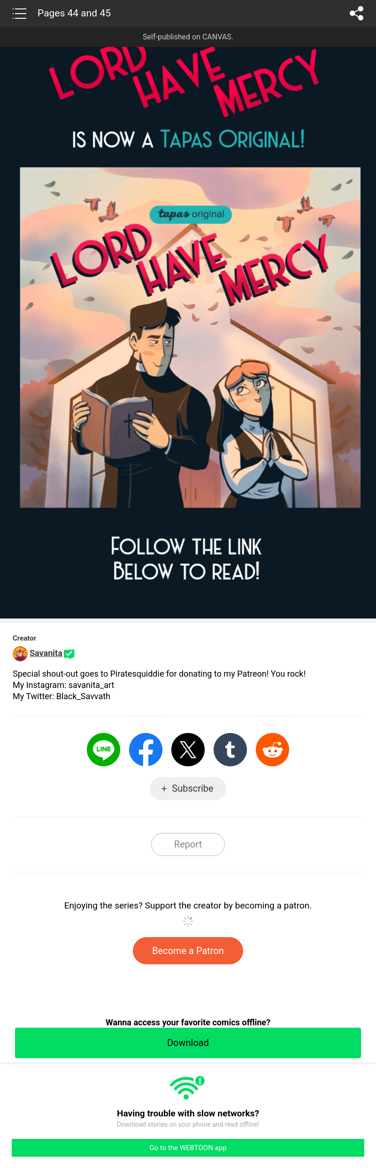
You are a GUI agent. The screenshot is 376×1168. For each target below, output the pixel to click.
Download (188, 1042)
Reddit (272, 749)
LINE (103, 749)
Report (188, 844)
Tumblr (230, 749)
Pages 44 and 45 (74, 13)
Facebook (145, 749)
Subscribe (192, 788)
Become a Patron (188, 950)
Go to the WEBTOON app (187, 1148)
